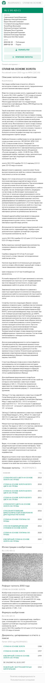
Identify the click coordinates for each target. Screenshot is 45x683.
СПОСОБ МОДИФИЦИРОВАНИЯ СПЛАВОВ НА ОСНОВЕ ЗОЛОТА (15, 527)
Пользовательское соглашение (23, 680)
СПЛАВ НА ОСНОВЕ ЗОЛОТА (14, 651)
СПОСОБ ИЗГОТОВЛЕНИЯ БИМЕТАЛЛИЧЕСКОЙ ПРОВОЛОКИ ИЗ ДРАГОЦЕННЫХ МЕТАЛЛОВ (18, 513)
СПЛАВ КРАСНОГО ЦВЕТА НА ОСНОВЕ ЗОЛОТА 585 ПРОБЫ (18, 479)
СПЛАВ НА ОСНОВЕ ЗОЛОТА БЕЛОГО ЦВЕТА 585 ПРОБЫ (17, 485)
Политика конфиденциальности (22, 676)
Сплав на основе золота (14, 646)
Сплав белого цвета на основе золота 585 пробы (16, 505)
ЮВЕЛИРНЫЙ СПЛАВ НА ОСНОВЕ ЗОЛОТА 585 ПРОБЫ (16, 540)
